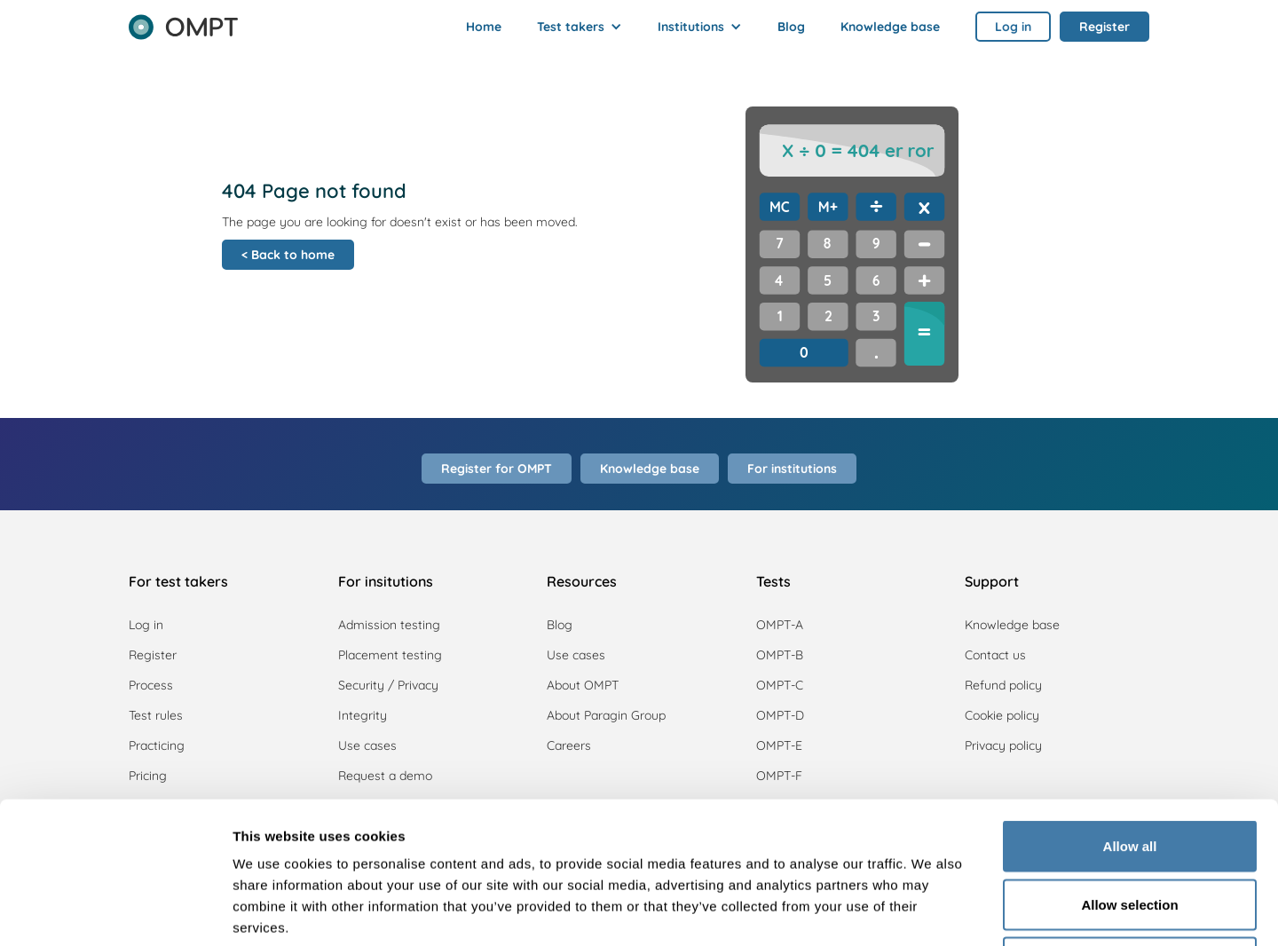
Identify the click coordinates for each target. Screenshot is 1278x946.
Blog (791, 27)
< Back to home (288, 255)
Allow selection (1129, 771)
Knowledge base (890, 27)
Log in (146, 625)
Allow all (1130, 713)
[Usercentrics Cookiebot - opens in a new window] (115, 911)
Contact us (995, 655)
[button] (579, 26)
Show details (931, 910)
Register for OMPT (496, 469)
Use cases (576, 655)
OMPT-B (779, 655)
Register (153, 655)
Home (483, 27)
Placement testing (390, 655)
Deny (1130, 829)
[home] (183, 21)
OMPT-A (779, 625)
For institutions (792, 469)
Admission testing (389, 625)
